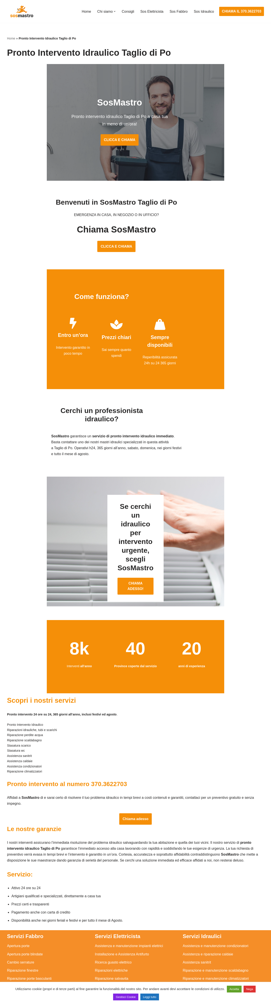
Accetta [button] (234, 989)
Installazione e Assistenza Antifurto (122, 929)
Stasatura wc (193, 978)
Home (86, 11)
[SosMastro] (21, 11)
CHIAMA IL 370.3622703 (241, 11)
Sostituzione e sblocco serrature (32, 978)
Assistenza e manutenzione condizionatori (215, 921)
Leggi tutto (149, 997)
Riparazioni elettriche (111, 945)
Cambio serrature (20, 937)
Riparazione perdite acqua (203, 961)
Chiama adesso (135, 793)
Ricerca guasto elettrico (113, 937)
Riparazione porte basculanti (29, 953)
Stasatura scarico (196, 969)
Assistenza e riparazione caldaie (208, 929)
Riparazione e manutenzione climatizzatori (216, 953)
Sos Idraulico (204, 11)
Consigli (127, 11)
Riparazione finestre (22, 945)
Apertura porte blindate (25, 929)
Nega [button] (249, 989)
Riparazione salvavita (111, 953)
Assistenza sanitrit (197, 937)
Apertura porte (18, 921)
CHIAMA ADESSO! (135, 555)
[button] (114, 11)
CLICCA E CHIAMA (135, 141)
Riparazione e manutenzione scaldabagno (215, 945)
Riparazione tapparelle (24, 969)
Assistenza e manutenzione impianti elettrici (129, 921)
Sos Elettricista (151, 11)
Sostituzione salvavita (112, 969)
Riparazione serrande (24, 961)
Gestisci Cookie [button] (126, 997)
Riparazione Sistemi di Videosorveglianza (127, 961)
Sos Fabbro (178, 11)
